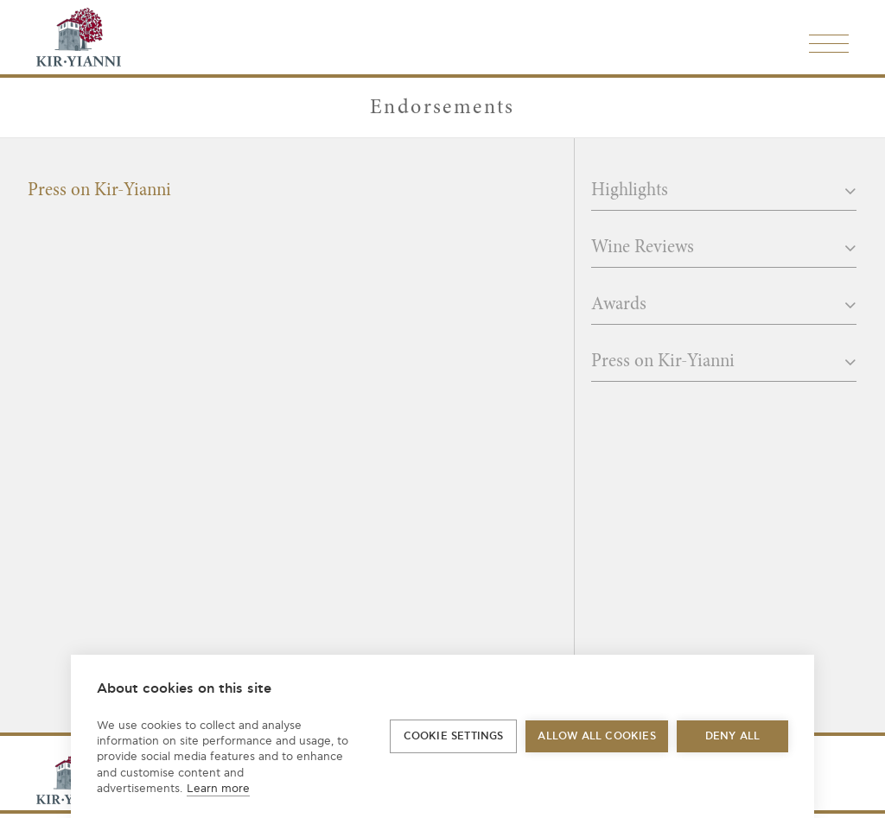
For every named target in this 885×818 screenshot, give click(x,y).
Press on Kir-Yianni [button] (723, 361)
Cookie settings (454, 736)
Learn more (218, 789)
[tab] (723, 196)
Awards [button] (723, 304)
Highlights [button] (723, 190)
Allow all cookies (596, 736)
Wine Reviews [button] (723, 247)
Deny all (733, 736)
